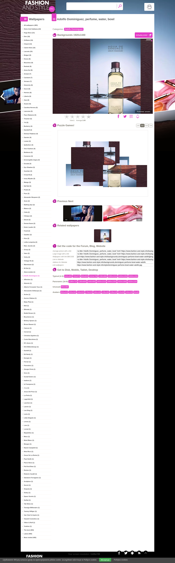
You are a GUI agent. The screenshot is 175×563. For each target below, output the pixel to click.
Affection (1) (28, 279)
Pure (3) (26, 193)
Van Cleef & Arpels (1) (31, 515)
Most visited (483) (30, 537)
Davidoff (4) (28, 130)
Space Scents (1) (30, 496)
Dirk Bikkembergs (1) (31, 347)
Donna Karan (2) (29, 223)
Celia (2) (27, 212)
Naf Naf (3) (27, 186)
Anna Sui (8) (28, 70)
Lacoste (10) (28, 51)
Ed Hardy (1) (28, 354)
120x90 (121, 292)
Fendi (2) (27, 231)
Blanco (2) (27, 208)
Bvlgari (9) (27, 55)
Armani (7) (27, 74)
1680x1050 (111, 281)
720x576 (76, 276)
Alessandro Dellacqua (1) (32, 291)
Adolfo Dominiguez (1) (32, 276)
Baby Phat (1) (28, 302)
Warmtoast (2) (29, 264)
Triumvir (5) (28, 119)
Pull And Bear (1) (30, 466)
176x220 (89, 292)
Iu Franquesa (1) (29, 384)
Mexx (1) (27, 436)
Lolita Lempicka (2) (30, 242)
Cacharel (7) (28, 77)
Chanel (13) (28, 44)
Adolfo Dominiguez (74, 29)
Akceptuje (105, 560)
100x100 (129, 292)
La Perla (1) (28, 395)
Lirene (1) (27, 421)
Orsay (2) (27, 249)
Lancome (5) (28, 111)
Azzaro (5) (27, 104)
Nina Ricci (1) (28, 451)
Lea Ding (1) (28, 410)
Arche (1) (27, 294)
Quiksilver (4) (28, 145)
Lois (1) (26, 425)
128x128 (113, 292)
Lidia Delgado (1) (30, 418)
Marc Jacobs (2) (29, 246)
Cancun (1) (28, 328)
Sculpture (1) (28, 481)
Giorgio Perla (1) (29, 369)
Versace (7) (28, 81)
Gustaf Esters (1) (30, 377)
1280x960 (103, 276)
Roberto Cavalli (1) (30, 474)
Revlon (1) (27, 470)
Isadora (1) (27, 380)
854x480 (64, 287)
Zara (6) (26, 100)
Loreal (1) (27, 429)
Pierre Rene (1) (29, 463)
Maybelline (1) (29, 433)
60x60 (136, 292)
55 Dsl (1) (27, 268)
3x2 (142, 125)
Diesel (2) (27, 219)
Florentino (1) (28, 365)
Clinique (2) (28, 216)
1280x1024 (112, 276)
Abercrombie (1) (29, 272)
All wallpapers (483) (31, 25)
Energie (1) (28, 358)
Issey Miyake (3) (29, 178)
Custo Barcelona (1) (31, 339)
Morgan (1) (27, 444)
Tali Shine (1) (28, 504)
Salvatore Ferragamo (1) (32, 477)
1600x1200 (133, 276)
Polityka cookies (121, 559)
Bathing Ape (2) (29, 205)
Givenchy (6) (28, 85)
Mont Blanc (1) (29, 440)
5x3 (146, 125)
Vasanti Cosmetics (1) (31, 519)
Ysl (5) (26, 122)
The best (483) (29, 530)
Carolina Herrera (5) (31, 107)
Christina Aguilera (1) (31, 335)
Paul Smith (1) (29, 459)
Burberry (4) (28, 126)
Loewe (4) (27, 141)
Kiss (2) (26, 238)
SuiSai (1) (27, 500)
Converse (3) (28, 156)
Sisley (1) (27, 492)
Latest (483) (28, 534)
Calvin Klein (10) (29, 47)
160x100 (97, 292)
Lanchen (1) (28, 403)
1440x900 (92, 281)
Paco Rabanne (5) (30, 115)
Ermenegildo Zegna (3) (32, 160)
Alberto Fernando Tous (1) (33, 287)
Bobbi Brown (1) (29, 313)
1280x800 (82, 281)
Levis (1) (27, 414)
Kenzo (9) (27, 59)
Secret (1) (27, 485)
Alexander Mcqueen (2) (32, 197)
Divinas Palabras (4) (31, 133)
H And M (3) (28, 175)
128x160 (105, 292)
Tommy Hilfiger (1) (30, 511)
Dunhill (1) (27, 350)
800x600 (84, 276)
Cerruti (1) (27, 332)
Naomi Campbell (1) (31, 448)
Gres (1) (27, 373)
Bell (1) (26, 305)
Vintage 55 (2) (28, 261)
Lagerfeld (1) (28, 399)
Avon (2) (27, 201)
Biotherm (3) (28, 152)
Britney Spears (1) (30, 320)
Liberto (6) (27, 96)
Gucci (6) (27, 89)
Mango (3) (27, 182)
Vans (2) (27, 253)
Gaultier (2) (28, 234)
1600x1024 (101, 281)
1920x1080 (122, 281)
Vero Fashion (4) (29, 148)
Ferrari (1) (27, 362)
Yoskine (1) (28, 526)
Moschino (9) (28, 62)
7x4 (150, 125)
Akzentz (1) (28, 283)
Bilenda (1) (27, 309)
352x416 (64, 292)
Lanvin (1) (27, 406)
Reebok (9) (27, 66)
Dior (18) (27, 36)
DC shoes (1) (28, 343)
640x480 (68, 276)
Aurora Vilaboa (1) (30, 298)
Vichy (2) (27, 257)
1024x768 (93, 276)
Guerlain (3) (28, 171)
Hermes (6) (28, 92)
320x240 (72, 292)
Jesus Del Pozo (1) (30, 391)
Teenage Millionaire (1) (32, 507)
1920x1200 (132, 281)
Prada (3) (27, 190)
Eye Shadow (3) (29, 167)
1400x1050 (122, 276)
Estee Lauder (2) (29, 227)
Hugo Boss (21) (29, 33)
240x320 (80, 292)
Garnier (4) (27, 137)
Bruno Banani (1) (30, 324)
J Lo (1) (26, 388)
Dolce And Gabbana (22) (32, 29)
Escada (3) (27, 163)
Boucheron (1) (29, 317)
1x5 (138, 125)
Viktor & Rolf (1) (29, 522)
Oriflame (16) (28, 40)
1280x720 (73, 281)
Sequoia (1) (28, 489)
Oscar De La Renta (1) (31, 455)
